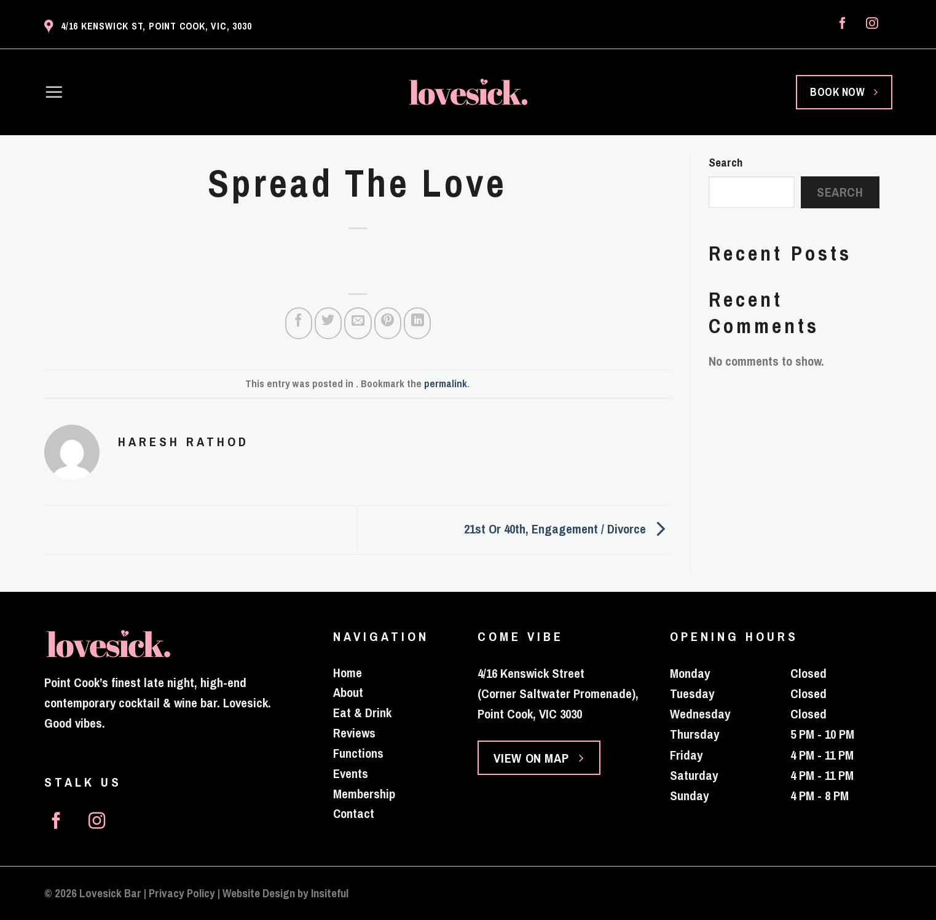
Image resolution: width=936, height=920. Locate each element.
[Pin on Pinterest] (387, 323)
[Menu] (54, 92)
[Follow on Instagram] (872, 24)
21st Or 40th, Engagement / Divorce (567, 528)
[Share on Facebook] (298, 323)
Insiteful (329, 893)
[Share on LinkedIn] (417, 323)
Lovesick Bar (110, 893)
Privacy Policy (182, 893)
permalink (445, 383)
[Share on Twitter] (328, 323)
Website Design (258, 893)
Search (725, 162)
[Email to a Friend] (357, 323)
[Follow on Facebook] (842, 24)
